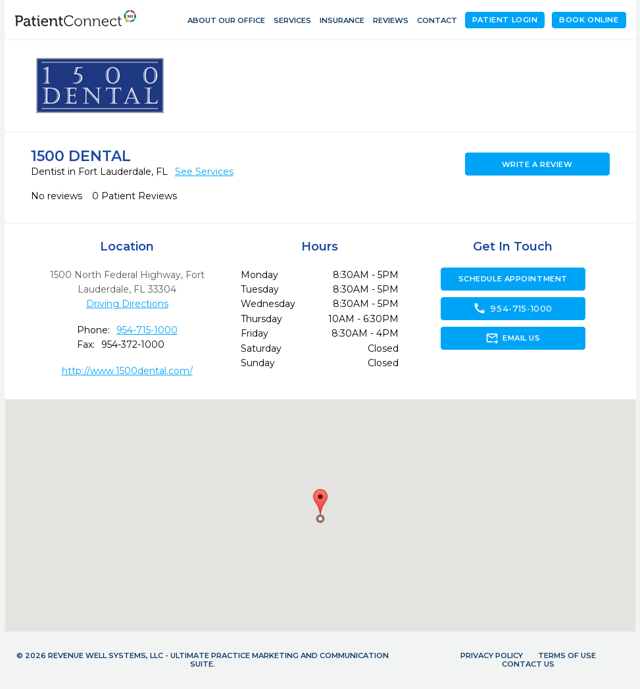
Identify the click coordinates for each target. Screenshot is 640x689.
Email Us (512, 337)
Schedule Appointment (513, 278)
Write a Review (537, 164)
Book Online (588, 19)
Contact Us (528, 664)
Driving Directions (127, 304)
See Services (204, 172)
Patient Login (504, 19)
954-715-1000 (147, 330)
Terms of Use (567, 655)
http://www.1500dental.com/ (127, 371)
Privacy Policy (491, 655)
